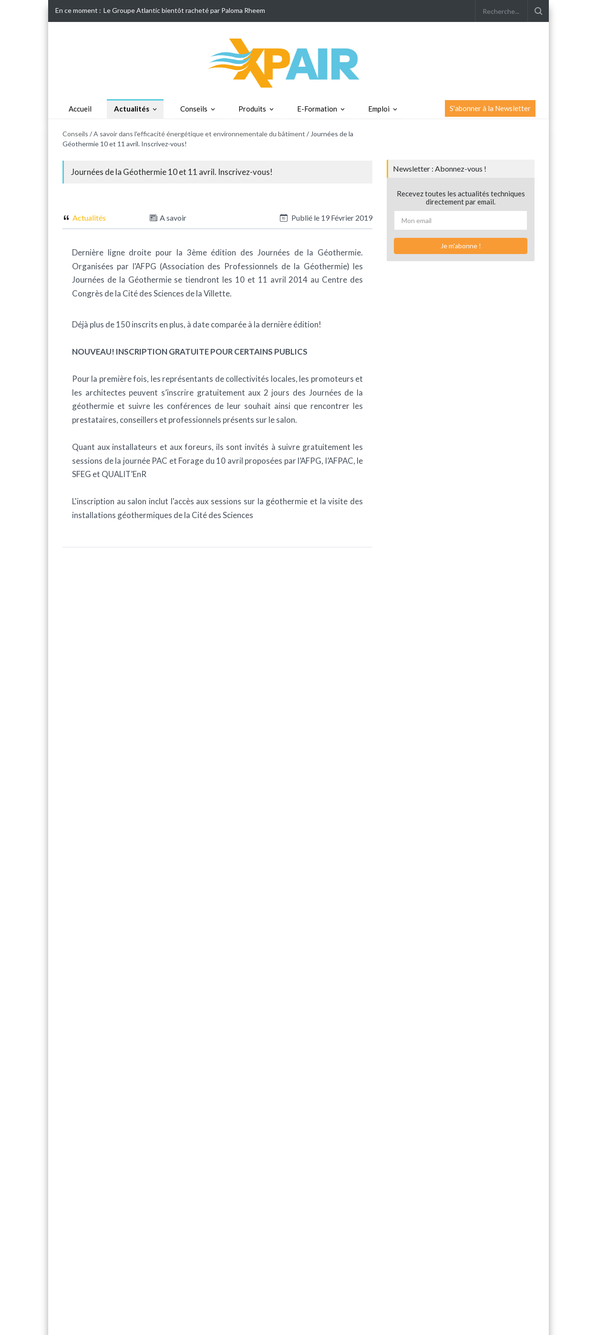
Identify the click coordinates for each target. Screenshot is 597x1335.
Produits (252, 108)
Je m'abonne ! (461, 246)
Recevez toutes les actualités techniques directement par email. (461, 197)
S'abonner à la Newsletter (490, 108)
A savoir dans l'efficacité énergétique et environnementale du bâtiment (199, 134)
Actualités (131, 108)
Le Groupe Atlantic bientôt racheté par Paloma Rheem (184, 10)
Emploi (379, 108)
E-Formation (317, 108)
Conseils (193, 108)
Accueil (80, 108)
